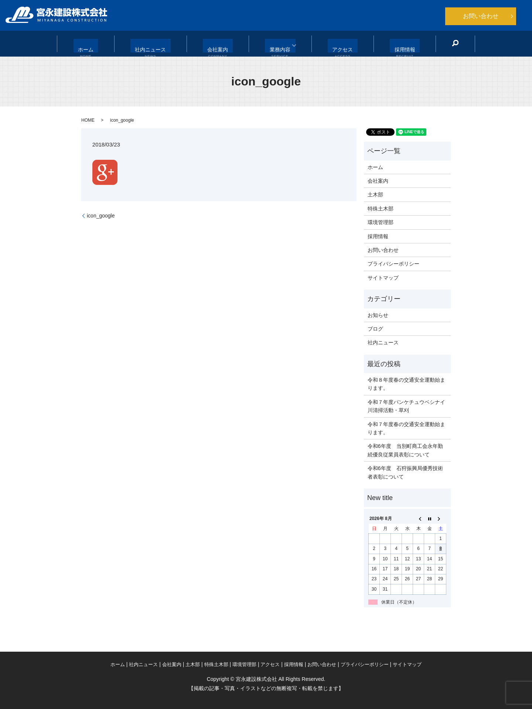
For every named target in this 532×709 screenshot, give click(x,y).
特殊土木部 (380, 209)
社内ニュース (159, 44)
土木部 (375, 194)
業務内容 (274, 44)
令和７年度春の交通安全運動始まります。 (406, 428)
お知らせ (378, 315)
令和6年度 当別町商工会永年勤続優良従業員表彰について (405, 450)
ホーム (102, 44)
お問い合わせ (480, 16)
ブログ (375, 329)
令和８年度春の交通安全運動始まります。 (406, 384)
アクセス (334, 44)
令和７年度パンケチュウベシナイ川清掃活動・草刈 (406, 406)
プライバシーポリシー (393, 264)
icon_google (101, 216)
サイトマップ (383, 278)
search (435, 43)
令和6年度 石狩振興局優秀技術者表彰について (405, 472)
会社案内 (219, 44)
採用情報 (388, 44)
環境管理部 (380, 222)
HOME (88, 120)
